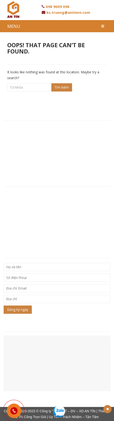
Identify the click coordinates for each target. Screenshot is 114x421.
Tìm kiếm (61, 87)
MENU (13, 26)
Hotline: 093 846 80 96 (22, 142)
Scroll (107, 409)
